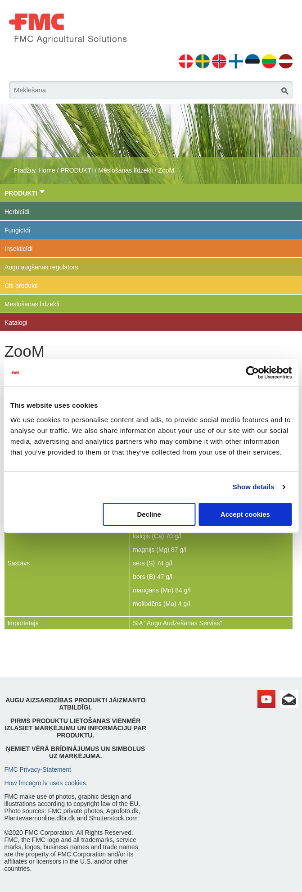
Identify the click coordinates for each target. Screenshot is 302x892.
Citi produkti (21, 285)
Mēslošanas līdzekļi (125, 170)
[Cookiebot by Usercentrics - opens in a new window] (252, 372)
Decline (149, 514)
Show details (254, 487)
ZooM (166, 170)
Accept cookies (245, 514)
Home (46, 170)
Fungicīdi (17, 230)
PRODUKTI (76, 170)
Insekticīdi (18, 248)
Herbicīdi (17, 211)
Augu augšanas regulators (41, 267)
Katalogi (16, 322)
